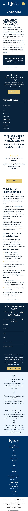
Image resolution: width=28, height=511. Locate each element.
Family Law (14, 460)
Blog (14, 465)
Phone (4, 333)
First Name (5, 324)
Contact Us (14, 468)
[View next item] (19, 176)
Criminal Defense (14, 458)
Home (14, 453)
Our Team (14, 455)
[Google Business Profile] (14, 494)
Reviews (14, 463)
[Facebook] (11, 494)
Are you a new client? (7, 342)
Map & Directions (14, 479)
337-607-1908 (14, 447)
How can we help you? (8, 346)
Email (4, 337)
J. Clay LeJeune (14, 208)
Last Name (5, 328)
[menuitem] (14, 105)
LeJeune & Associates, (16, 32)
